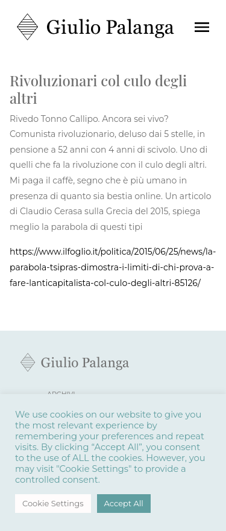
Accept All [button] (123, 503)
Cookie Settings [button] (53, 503)
